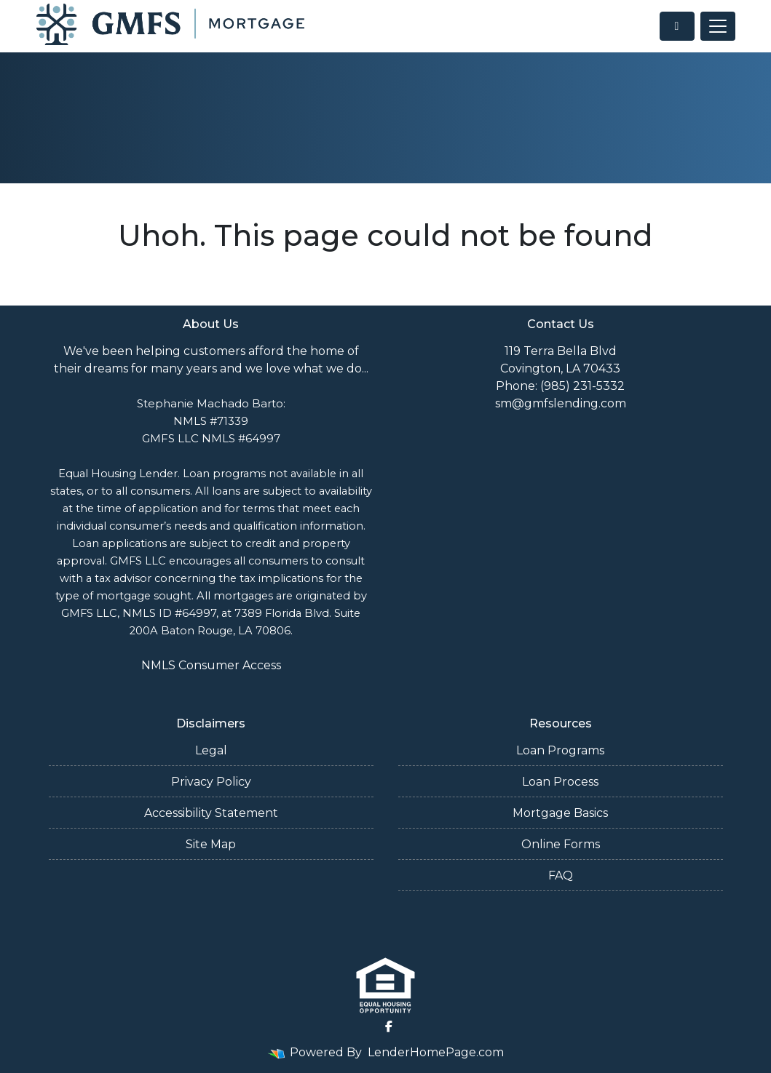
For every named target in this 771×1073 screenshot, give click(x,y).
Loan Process (560, 782)
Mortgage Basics (560, 813)
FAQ (560, 875)
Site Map (211, 844)
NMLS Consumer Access (211, 665)
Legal (211, 750)
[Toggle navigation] (717, 26)
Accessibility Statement (211, 813)
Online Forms (560, 844)
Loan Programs (560, 750)
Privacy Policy (211, 782)
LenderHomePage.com (436, 1052)
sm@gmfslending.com (560, 403)
